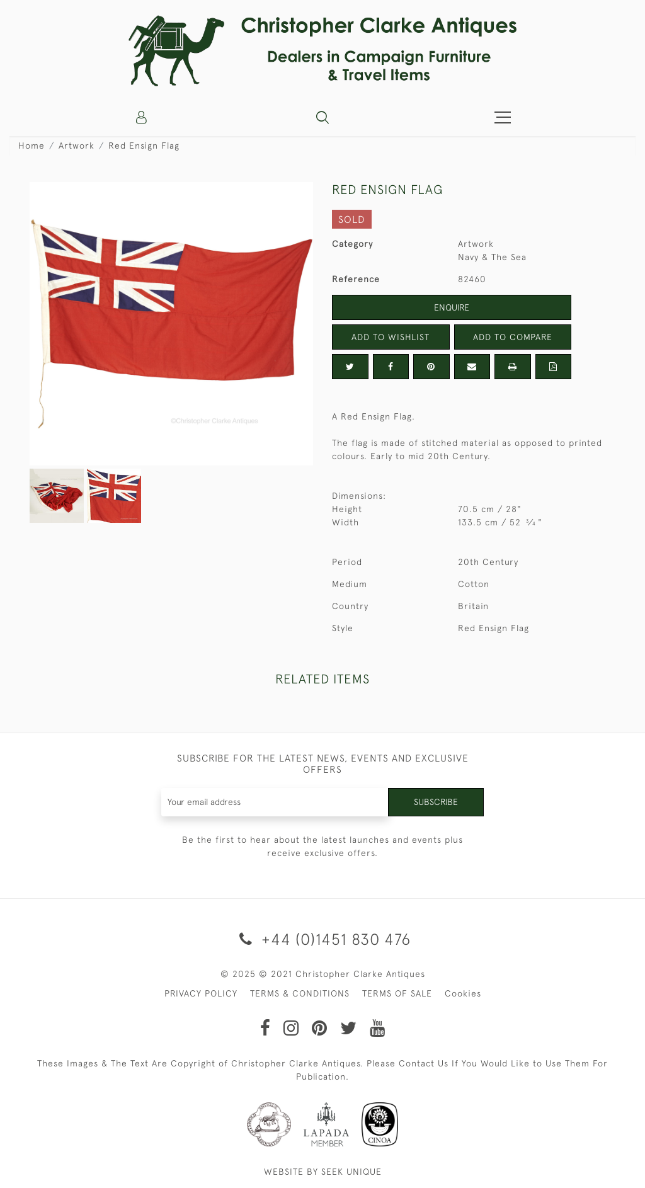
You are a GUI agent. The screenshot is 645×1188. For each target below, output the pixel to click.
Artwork (76, 145)
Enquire (451, 307)
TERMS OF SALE (397, 993)
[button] (322, 117)
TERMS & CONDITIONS (300, 993)
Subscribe (436, 802)
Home (31, 145)
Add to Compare (512, 337)
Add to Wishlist (390, 337)
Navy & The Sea (492, 257)
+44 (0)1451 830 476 (323, 939)
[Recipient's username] (275, 802)
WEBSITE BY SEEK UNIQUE (323, 1172)
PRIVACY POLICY (200, 993)
